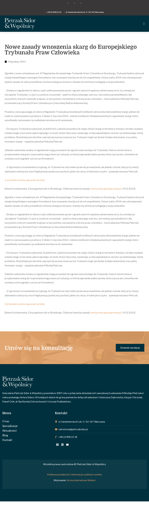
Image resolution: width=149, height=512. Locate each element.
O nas (5, 421)
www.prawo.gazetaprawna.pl (105, 188)
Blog (5, 435)
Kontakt (7, 439)
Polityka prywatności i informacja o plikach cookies (74, 474)
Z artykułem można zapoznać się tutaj (25, 179)
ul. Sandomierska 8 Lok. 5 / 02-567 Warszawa (85, 12)
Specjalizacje (10, 425)
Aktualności (9, 430)
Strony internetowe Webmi (81, 480)
